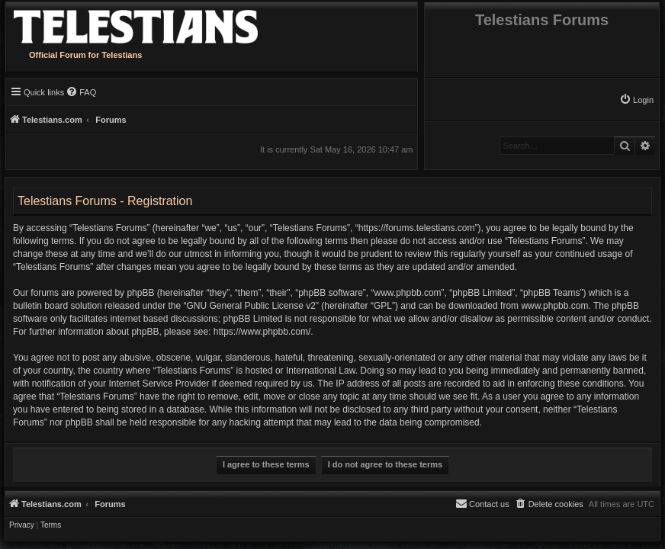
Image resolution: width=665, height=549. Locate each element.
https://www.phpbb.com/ (262, 331)
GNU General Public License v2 (250, 305)
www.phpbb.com (554, 305)
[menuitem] (636, 100)
